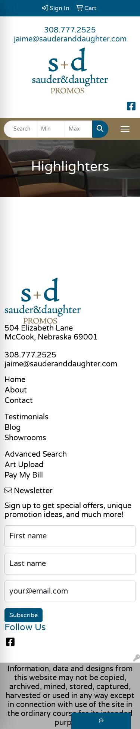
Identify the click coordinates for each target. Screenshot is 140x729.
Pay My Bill (23, 475)
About (15, 390)
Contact (18, 400)
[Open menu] (125, 129)
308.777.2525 (70, 30)
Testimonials (26, 417)
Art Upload (24, 464)
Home (14, 379)
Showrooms (25, 438)
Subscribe (23, 615)
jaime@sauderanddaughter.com (70, 39)
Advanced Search (35, 454)
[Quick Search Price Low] (51, 129)
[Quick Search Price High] (79, 129)
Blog (12, 427)
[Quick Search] (20, 129)
